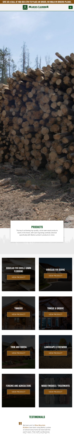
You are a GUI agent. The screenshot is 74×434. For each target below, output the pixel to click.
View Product (18, 277)
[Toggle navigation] (71, 7)
